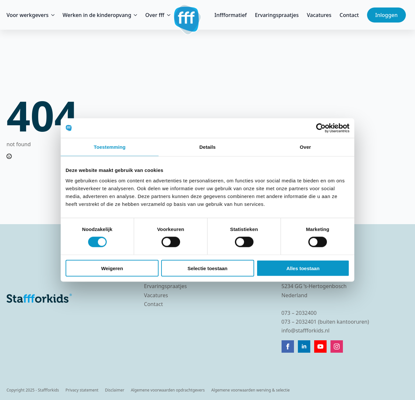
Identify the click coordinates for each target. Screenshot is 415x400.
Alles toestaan (303, 268)
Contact (349, 15)
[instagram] (336, 346)
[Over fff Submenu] (167, 15)
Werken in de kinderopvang (97, 15)
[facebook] (288, 346)
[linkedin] (304, 346)
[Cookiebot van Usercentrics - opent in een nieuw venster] (320, 128)
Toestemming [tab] (110, 147)
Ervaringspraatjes (277, 15)
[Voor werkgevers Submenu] (51, 15)
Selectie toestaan (208, 268)
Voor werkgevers (28, 15)
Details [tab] (207, 147)
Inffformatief (230, 15)
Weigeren (112, 268)
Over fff (154, 15)
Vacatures (319, 15)
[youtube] (320, 346)
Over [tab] (305, 147)
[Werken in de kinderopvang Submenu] (134, 15)
